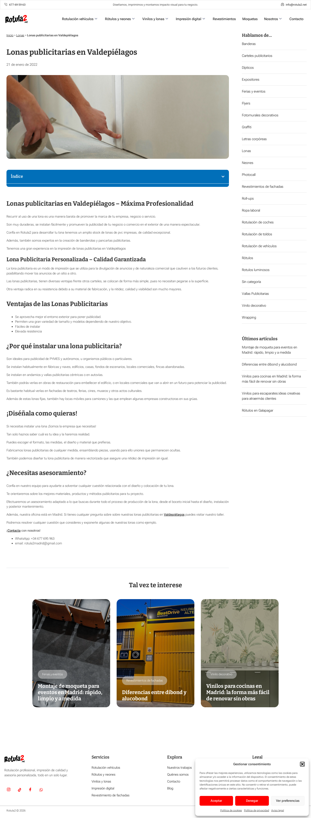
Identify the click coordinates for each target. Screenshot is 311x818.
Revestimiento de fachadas (110, 795)
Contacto (296, 19)
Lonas (20, 35)
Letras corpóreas (254, 139)
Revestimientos (224, 19)
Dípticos (248, 68)
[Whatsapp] (41, 790)
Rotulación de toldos (257, 234)
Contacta (14, 531)
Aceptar (216, 801)
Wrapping (249, 317)
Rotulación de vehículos (259, 246)
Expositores (250, 79)
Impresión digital (190, 19)
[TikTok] (19, 790)
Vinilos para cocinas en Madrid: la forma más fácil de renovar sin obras (237, 692)
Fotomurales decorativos (260, 115)
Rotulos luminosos (256, 270)
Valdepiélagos (174, 514)
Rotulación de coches (258, 222)
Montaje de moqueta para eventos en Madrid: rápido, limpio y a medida (70, 692)
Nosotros (273, 19)
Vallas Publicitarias (255, 294)
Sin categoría (251, 282)
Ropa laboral (251, 210)
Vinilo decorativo (254, 305)
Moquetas (250, 19)
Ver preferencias (288, 801)
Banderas (249, 44)
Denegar (252, 801)
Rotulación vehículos (79, 19)
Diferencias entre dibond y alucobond (269, 364)
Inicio (9, 35)
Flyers (246, 103)
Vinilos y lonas (155, 19)
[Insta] (8, 790)
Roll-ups (248, 198)
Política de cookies (231, 810)
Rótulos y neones (120, 19)
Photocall (248, 175)
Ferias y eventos (253, 91)
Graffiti (246, 127)
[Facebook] (30, 790)
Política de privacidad (256, 810)
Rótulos (247, 258)
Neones (247, 163)
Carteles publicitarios (257, 56)
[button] (302, 764)
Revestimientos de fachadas (262, 186)
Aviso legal (277, 810)
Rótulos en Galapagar (257, 410)
